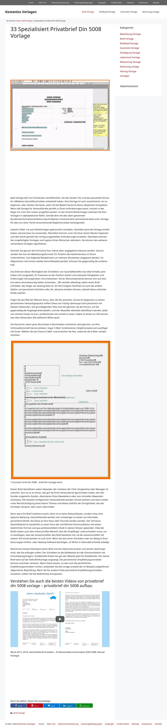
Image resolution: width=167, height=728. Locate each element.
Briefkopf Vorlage (107, 11)
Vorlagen (124, 75)
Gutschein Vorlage (128, 11)
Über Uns (42, 2)
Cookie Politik (116, 2)
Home (31, 2)
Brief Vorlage (88, 11)
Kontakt (156, 2)
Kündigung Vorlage (130, 52)
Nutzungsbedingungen (83, 2)
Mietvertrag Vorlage (130, 61)
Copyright (102, 2)
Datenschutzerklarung (60, 2)
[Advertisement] (60, 57)
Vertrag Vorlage (128, 71)
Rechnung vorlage (150, 11)
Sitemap (130, 2)
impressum (143, 2)
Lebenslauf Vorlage (130, 57)
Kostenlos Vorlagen (21, 12)
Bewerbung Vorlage (130, 33)
